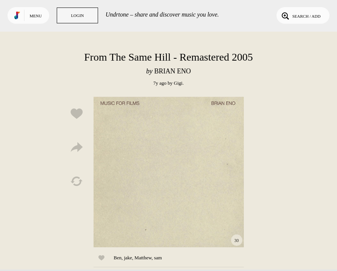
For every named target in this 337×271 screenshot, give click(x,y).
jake (128, 257)
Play (169, 172)
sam (158, 257)
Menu (36, 16)
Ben (118, 257)
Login (77, 15)
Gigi (178, 83)
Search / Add (300, 15)
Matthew (142, 257)
